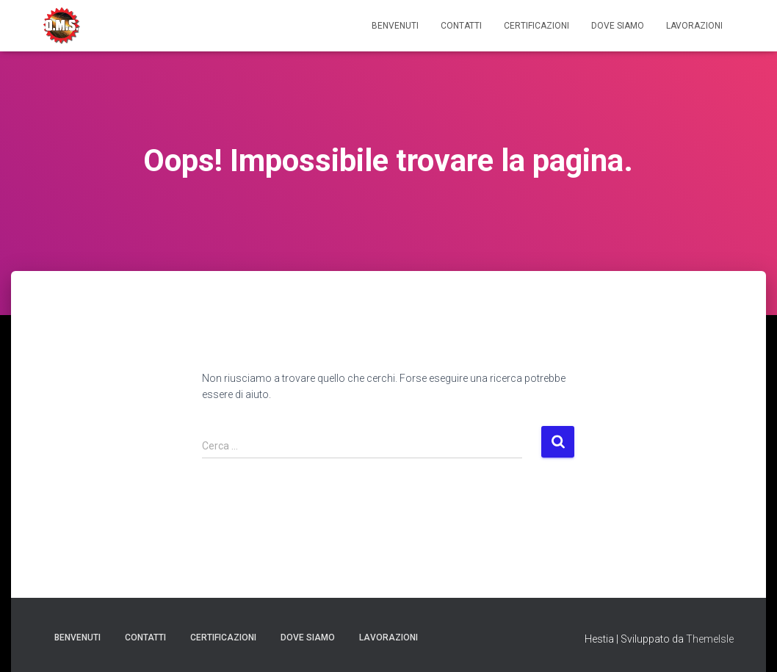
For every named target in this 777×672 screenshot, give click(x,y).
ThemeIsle (710, 639)
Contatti (461, 26)
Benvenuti (395, 26)
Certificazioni (536, 26)
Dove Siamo (617, 26)
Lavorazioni (694, 26)
